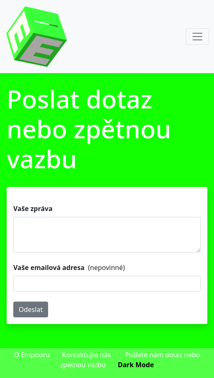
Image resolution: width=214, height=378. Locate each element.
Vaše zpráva (33, 208)
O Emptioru (32, 354)
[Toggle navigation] (197, 36)
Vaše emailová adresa (49, 267)
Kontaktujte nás (86, 354)
